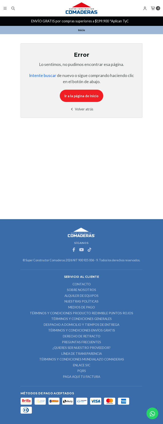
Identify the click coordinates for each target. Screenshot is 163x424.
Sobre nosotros (81, 290)
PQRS (81, 371)
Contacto (82, 284)
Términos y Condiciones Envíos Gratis (81, 330)
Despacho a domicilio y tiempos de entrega (81, 325)
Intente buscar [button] (42, 75)
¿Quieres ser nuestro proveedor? (81, 348)
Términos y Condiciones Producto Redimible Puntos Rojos (81, 313)
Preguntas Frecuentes (81, 342)
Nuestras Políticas (81, 301)
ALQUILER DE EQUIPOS (81, 296)
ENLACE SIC (81, 365)
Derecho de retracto (81, 336)
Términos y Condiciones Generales (81, 319)
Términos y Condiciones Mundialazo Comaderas (81, 359)
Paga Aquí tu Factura (81, 377)
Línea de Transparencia (81, 353)
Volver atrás (81, 109)
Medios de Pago (81, 307)
